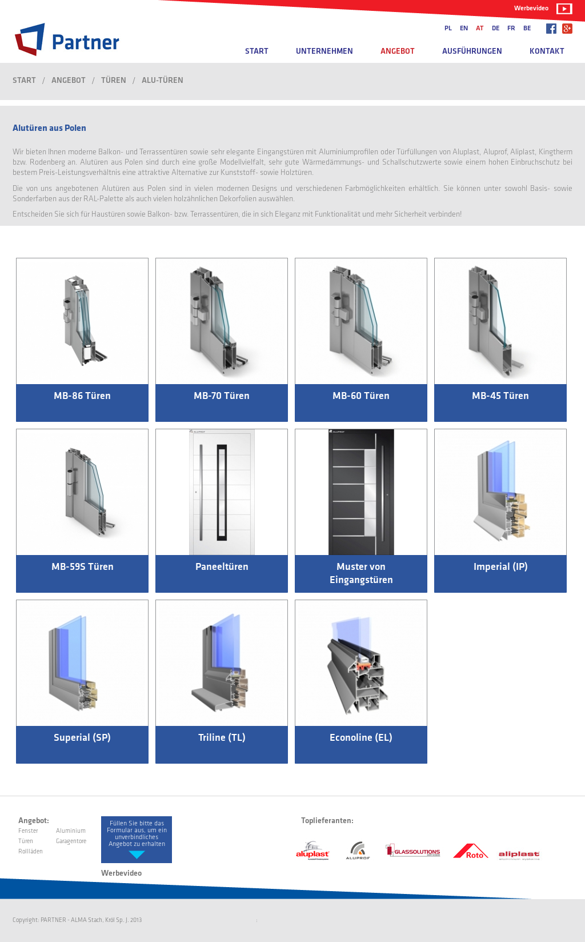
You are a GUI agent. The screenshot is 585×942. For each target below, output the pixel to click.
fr (511, 28)
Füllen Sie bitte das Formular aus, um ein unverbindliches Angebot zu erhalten (137, 834)
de (495, 28)
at (480, 28)
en (464, 28)
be (527, 28)
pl (448, 28)
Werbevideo (531, 8)
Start (257, 51)
